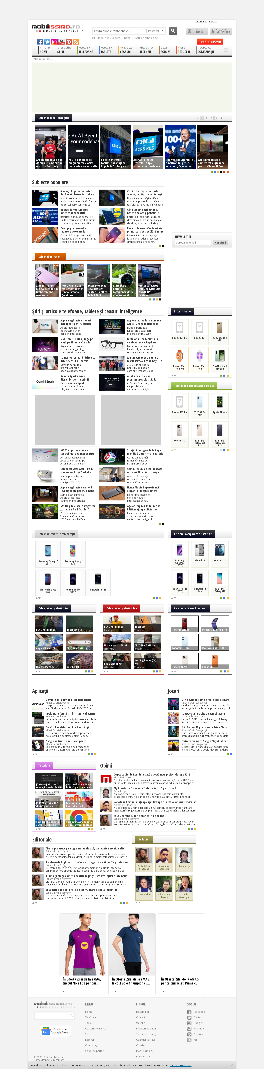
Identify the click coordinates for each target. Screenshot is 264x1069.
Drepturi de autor (146, 1028)
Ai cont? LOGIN (197, 31)
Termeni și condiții (146, 1034)
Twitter (194, 1017)
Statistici (140, 1023)
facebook (40, 42)
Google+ (195, 1023)
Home (88, 1011)
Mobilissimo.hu (144, 1051)
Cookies (140, 1045)
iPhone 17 (128, 38)
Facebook (196, 1011)
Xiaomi (116, 38)
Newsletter (183, 237)
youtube (61, 42)
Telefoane (91, 1017)
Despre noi (201, 21)
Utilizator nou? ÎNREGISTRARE (221, 31)
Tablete (89, 1023)
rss (76, 42)
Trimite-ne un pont (210, 42)
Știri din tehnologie (146, 38)
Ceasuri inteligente (95, 1028)
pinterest (69, 42)
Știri (87, 1034)
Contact (213, 21)
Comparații (91, 1045)
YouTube (195, 1028)
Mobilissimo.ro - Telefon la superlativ (57, 28)
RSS (192, 1039)
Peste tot (155, 31)
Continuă (220, 242)
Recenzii (89, 1039)
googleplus (54, 42)
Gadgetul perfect (94, 1051)
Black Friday (104, 38)
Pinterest (195, 1034)
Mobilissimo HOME (43, 59)
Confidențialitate (145, 1039)
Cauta (173, 31)
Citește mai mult (181, 1065)
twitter (47, 42)
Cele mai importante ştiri (53, 118)
